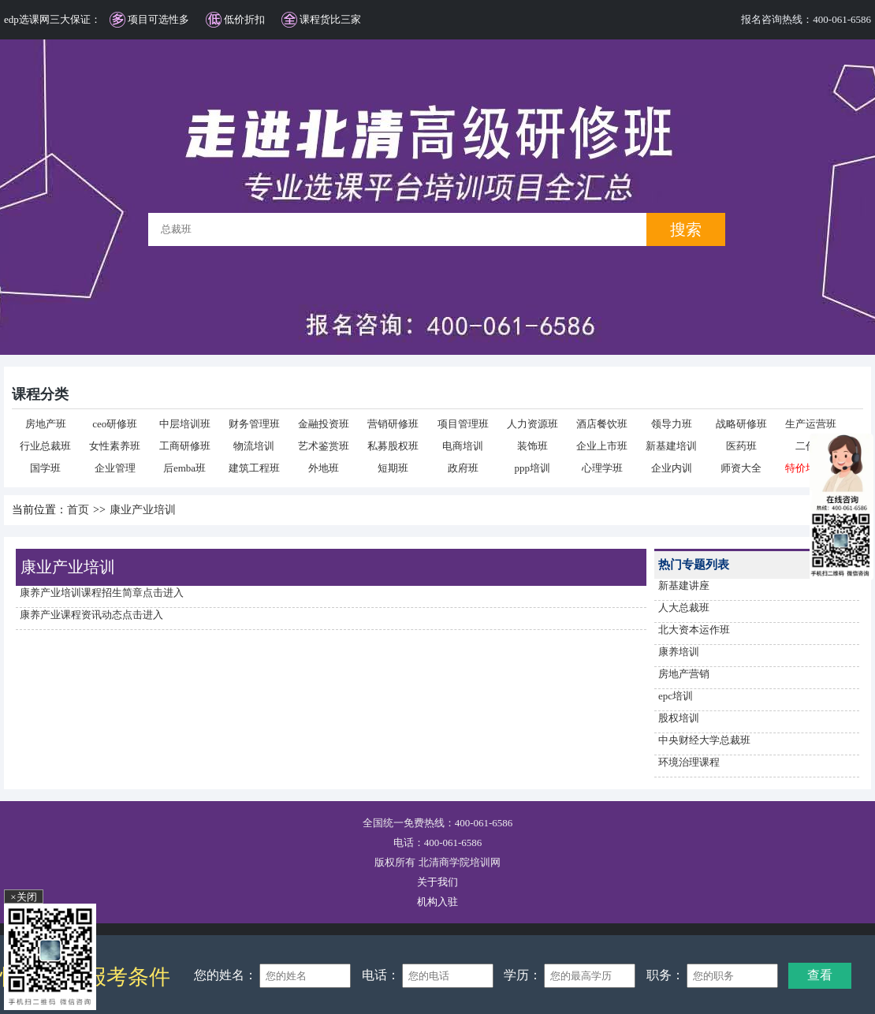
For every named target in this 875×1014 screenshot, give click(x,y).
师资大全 (740, 468)
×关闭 (23, 897)
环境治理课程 (689, 762)
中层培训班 (184, 424)
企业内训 (671, 468)
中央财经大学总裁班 (704, 740)
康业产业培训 (143, 510)
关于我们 (437, 882)
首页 (78, 510)
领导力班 (671, 424)
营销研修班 (393, 424)
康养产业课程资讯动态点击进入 (91, 615)
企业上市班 (601, 446)
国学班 (45, 468)
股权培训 (678, 718)
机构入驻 (437, 902)
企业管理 (115, 468)
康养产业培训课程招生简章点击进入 (102, 592)
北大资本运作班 (694, 630)
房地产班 (45, 424)
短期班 (393, 468)
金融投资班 (323, 424)
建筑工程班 (254, 468)
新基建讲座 (683, 585)
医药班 (741, 446)
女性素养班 (114, 446)
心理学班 (602, 468)
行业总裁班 (45, 446)
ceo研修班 (114, 424)
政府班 (463, 468)
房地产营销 (683, 674)
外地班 (323, 468)
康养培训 (678, 652)
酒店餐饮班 (601, 424)
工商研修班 (184, 446)
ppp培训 (533, 468)
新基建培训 (671, 446)
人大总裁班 (683, 607)
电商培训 (462, 446)
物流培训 (253, 446)
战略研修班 (741, 424)
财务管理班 (254, 424)
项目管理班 (463, 424)
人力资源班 (532, 424)
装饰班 (532, 446)
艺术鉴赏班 (323, 446)
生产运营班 (810, 424)
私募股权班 (393, 446)
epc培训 (675, 696)
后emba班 (184, 468)
